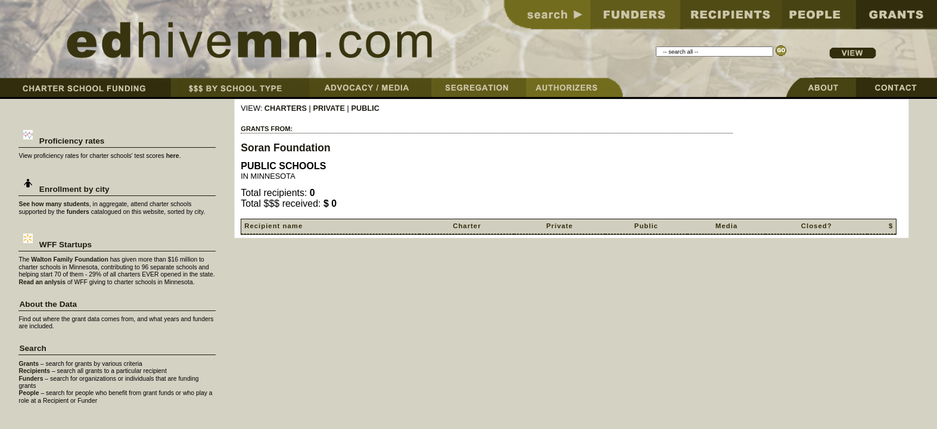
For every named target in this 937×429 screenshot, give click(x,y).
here (172, 156)
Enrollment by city (64, 189)
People (28, 393)
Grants (28, 363)
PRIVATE (329, 108)
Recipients (34, 371)
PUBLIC (365, 108)
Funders (30, 378)
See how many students (53, 204)
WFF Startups (55, 244)
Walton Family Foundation (69, 259)
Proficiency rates (61, 140)
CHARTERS (285, 108)
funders (78, 212)
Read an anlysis (42, 282)
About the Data (48, 304)
